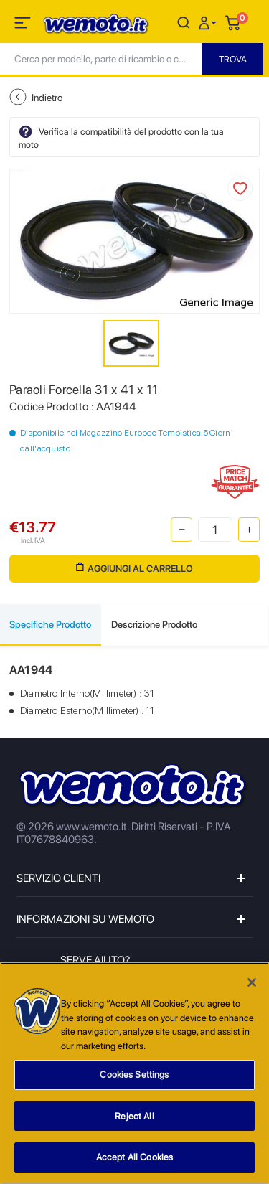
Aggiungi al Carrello (134, 568)
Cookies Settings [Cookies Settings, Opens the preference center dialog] (134, 1076)
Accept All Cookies (134, 1158)
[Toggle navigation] (23, 25)
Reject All (134, 1117)
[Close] (252, 984)
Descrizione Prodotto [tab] (154, 624)
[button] (209, 22)
